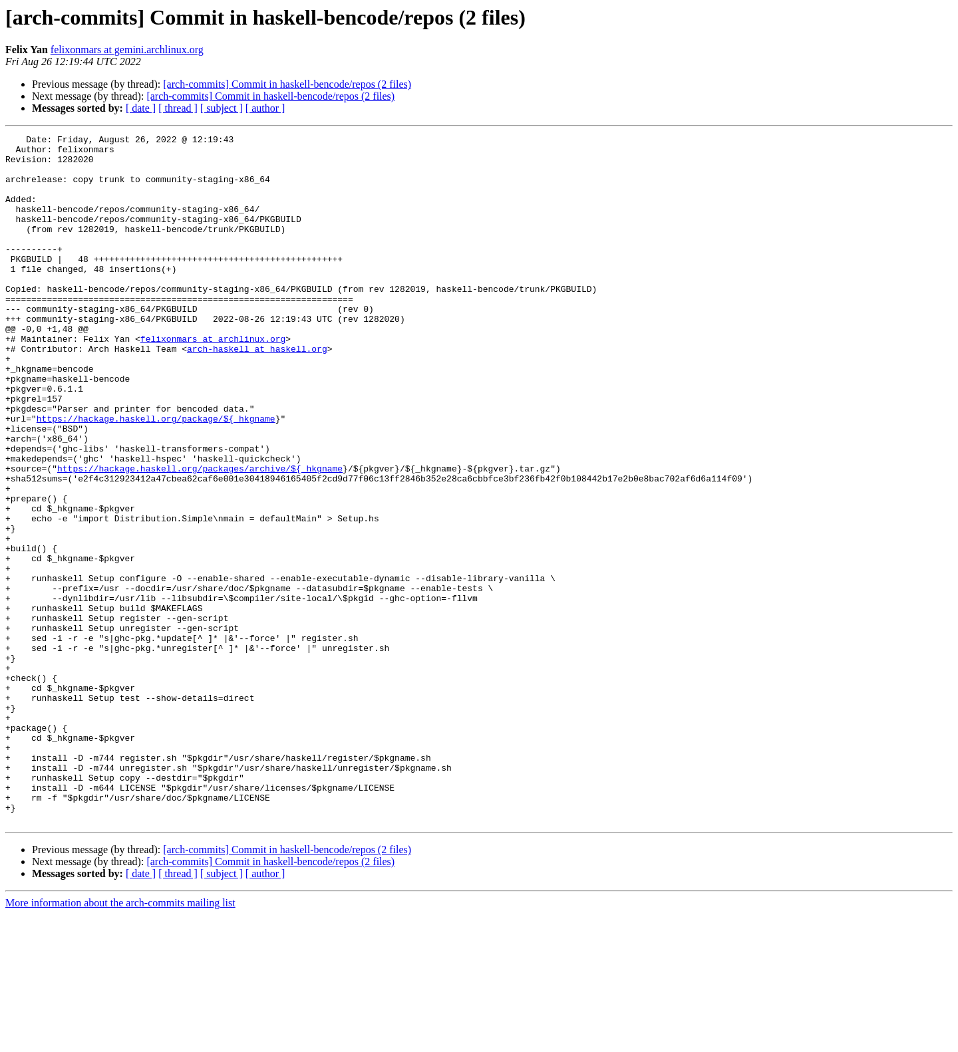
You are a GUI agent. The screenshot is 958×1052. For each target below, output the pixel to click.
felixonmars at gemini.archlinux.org (127, 49)
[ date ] (141, 108)
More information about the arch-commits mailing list (120, 1040)
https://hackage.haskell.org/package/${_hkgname (156, 476)
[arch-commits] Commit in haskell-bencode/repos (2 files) (287, 84)
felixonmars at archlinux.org (212, 380)
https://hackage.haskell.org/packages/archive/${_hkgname (200, 536)
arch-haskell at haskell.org (257, 392)
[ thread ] (178, 108)
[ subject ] (221, 108)
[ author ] (265, 108)
